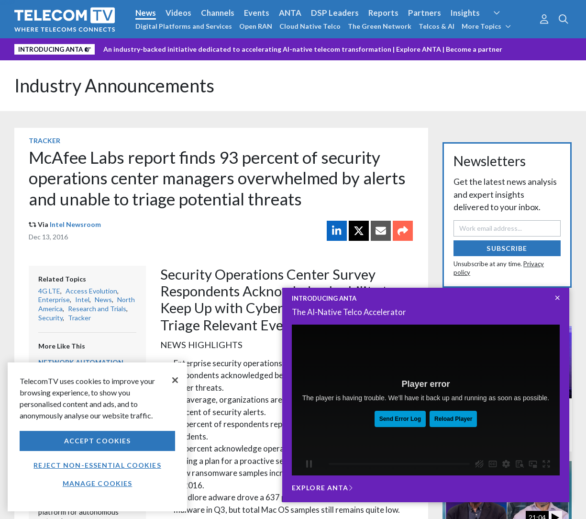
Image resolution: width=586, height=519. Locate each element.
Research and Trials (97, 309)
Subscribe (506, 248)
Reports (383, 13)
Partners (424, 13)
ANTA (290, 13)
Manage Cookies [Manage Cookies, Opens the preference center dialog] (98, 483)
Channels (217, 13)
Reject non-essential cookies (97, 465)
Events (256, 13)
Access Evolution (91, 291)
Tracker (44, 140)
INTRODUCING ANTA (324, 298)
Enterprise (54, 299)
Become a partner (474, 49)
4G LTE (49, 291)
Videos (178, 13)
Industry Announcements (114, 85)
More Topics (486, 26)
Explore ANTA (418, 49)
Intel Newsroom (75, 224)
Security (50, 318)
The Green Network (379, 26)
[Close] (175, 380)
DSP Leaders (335, 13)
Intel (82, 299)
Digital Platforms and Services (183, 26)
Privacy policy (59, 515)
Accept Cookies (97, 441)
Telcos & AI (436, 26)
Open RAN (255, 26)
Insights (465, 13)
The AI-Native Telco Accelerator (349, 312)
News (145, 13)
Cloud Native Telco (310, 26)
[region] (97, 436)
